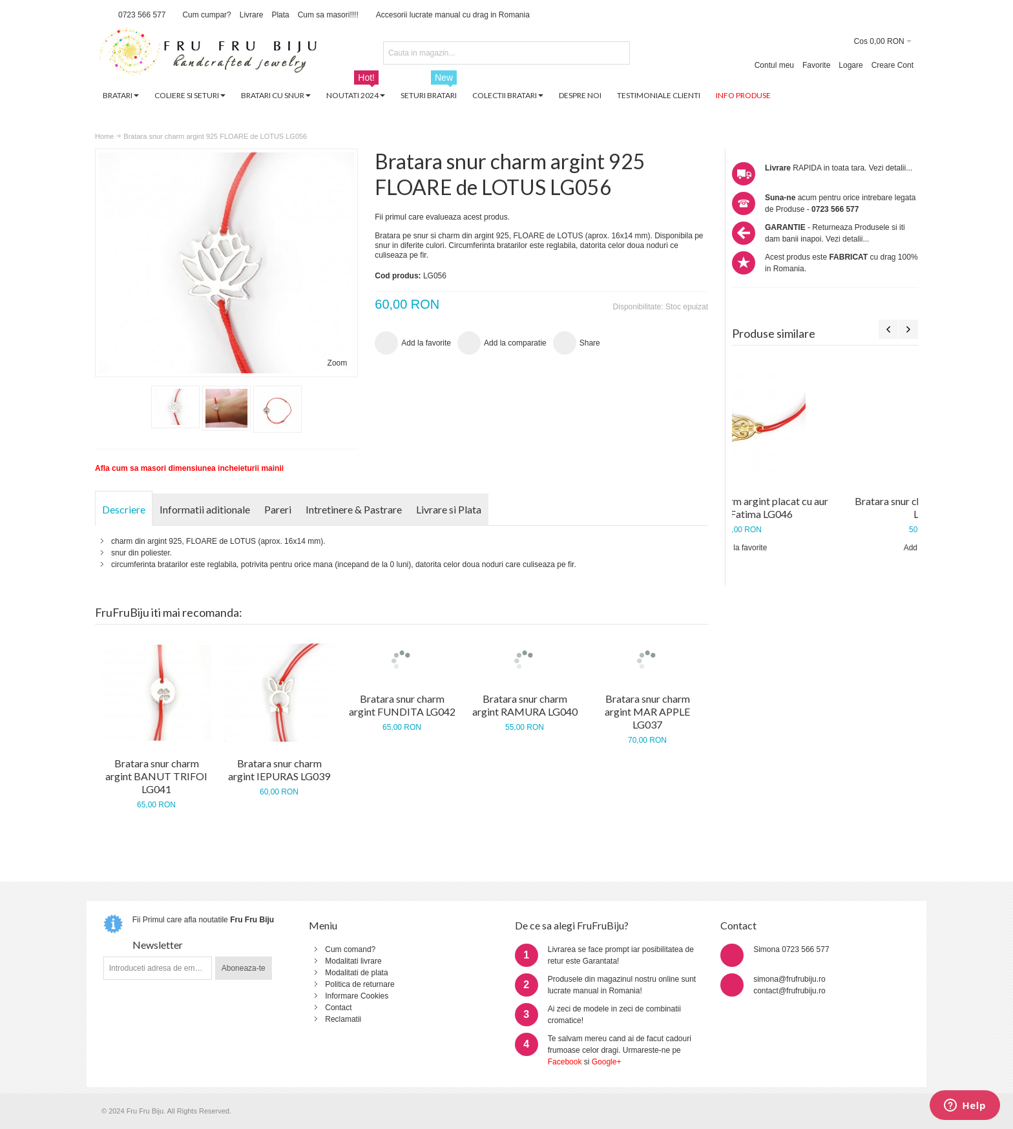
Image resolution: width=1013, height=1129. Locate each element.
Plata (280, 14)
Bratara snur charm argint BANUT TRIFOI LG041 (156, 776)
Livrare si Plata (448, 509)
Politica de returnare (359, 984)
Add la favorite (825, 547)
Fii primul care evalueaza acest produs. (442, 217)
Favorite (816, 65)
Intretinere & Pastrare (354, 509)
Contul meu (774, 65)
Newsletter (157, 944)
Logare (850, 65)
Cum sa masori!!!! (328, 14)
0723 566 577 (141, 14)
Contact (338, 1007)
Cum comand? (350, 949)
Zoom (338, 363)
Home (104, 136)
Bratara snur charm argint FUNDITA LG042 (402, 705)
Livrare (252, 14)
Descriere (123, 509)
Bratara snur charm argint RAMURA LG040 (525, 705)
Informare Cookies (356, 995)
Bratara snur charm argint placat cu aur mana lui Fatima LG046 (825, 507)
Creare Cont (893, 65)
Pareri (277, 509)
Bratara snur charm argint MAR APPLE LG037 (647, 711)
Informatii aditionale (205, 509)
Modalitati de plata (356, 972)
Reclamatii (343, 1019)
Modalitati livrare (353, 961)
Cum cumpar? (206, 14)
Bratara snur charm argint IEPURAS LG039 (279, 769)
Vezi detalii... (890, 167)
